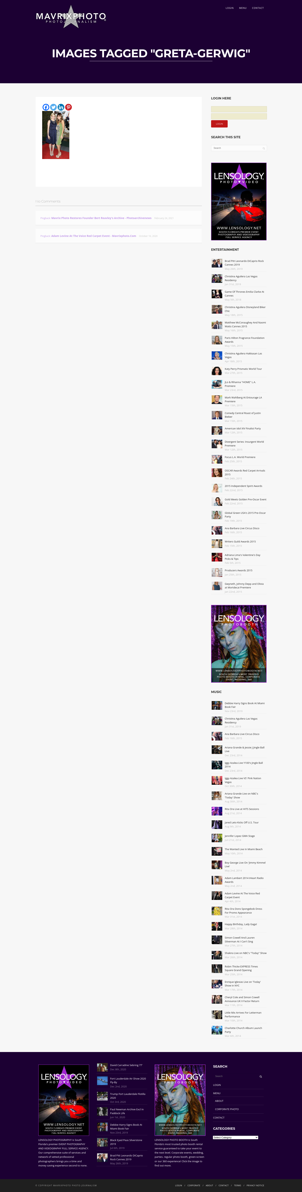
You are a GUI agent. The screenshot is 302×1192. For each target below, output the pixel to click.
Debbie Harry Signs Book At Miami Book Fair (126, 1126)
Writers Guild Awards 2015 (240, 541)
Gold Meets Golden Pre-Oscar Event (245, 499)
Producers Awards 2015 (238, 570)
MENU (243, 8)
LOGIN (230, 8)
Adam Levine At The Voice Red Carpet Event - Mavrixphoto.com (93, 236)
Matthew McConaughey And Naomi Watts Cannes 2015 (245, 324)
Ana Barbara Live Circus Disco (242, 528)
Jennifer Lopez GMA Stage (240, 836)
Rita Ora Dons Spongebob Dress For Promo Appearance (243, 910)
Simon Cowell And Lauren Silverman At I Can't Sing (240, 939)
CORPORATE (194, 1185)
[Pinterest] (68, 107)
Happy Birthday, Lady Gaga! (241, 924)
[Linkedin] (61, 107)
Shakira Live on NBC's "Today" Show (246, 953)
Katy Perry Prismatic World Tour (243, 369)
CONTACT (258, 8)
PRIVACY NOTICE (255, 1185)
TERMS (237, 1185)
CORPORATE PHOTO (227, 1109)
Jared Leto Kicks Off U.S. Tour (242, 822)
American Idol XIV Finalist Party (243, 428)
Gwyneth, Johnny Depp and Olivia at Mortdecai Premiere (244, 585)
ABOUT (219, 1101)
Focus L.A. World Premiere (240, 457)
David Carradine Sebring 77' (126, 1065)
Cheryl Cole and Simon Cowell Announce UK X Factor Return (242, 999)
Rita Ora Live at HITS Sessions (242, 809)
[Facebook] (46, 107)
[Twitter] (53, 107)
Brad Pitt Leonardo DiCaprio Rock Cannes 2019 (126, 1157)
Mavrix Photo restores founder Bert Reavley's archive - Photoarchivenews (101, 218)
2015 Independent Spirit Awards (243, 486)
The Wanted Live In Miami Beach (244, 849)
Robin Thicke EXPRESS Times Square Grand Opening (241, 968)
